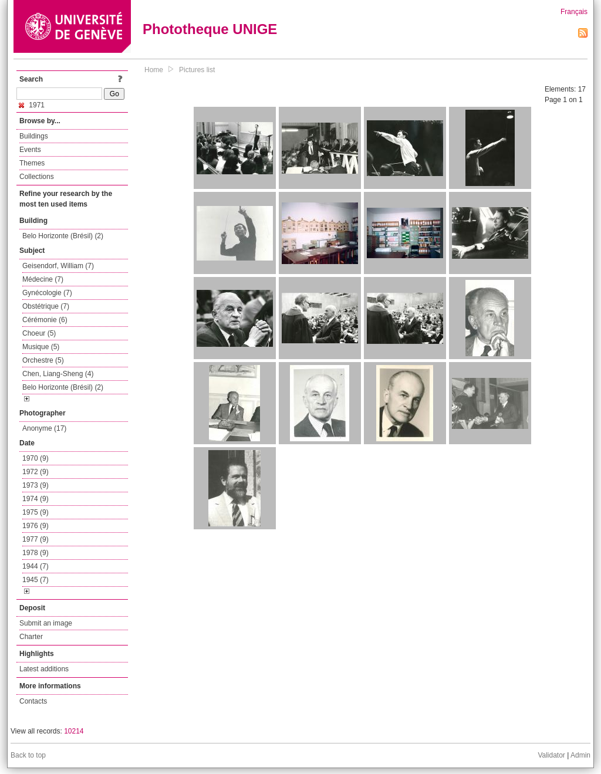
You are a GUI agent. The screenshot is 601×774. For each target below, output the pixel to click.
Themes (32, 163)
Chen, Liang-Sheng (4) (57, 374)
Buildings (33, 136)
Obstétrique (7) (45, 306)
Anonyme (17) (44, 428)
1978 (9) (35, 553)
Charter (31, 637)
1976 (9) (35, 526)
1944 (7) (35, 566)
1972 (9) (35, 472)
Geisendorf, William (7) (58, 266)
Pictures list (197, 70)
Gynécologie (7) (47, 293)
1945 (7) (35, 580)
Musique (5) (40, 347)
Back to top (28, 755)
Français (574, 12)
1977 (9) (35, 539)
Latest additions (44, 669)
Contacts (33, 701)
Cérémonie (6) (44, 320)
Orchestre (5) (43, 360)
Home (153, 70)
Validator (551, 755)
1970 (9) (35, 458)
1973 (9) (35, 485)
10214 (73, 731)
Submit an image (45, 623)
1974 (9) (35, 499)
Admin (580, 755)
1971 (32, 105)
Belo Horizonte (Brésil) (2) (62, 236)
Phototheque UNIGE (210, 29)
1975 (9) (35, 512)
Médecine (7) (42, 279)
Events (30, 150)
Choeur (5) (39, 333)
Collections (36, 177)
